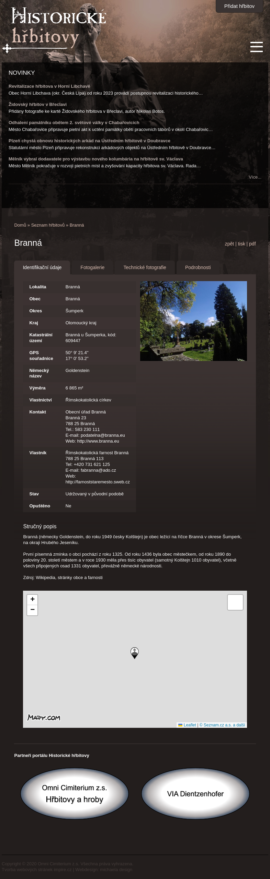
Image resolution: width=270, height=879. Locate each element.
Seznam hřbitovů (48, 225)
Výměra (37, 387)
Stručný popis (39, 526)
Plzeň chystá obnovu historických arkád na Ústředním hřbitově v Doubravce (89, 140)
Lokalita (37, 286)
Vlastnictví (40, 399)
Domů (20, 225)
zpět (229, 243)
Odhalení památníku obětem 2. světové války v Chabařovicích (74, 122)
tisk (241, 243)
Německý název (39, 373)
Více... (255, 177)
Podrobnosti (198, 267)
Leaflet (187, 725)
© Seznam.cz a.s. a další (222, 725)
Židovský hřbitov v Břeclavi (38, 104)
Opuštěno (39, 505)
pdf (252, 243)
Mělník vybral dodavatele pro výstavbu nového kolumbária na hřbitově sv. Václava (96, 158)
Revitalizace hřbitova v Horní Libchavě (49, 86)
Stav (33, 493)
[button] (135, 653)
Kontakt (37, 411)
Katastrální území (40, 337)
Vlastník (37, 452)
